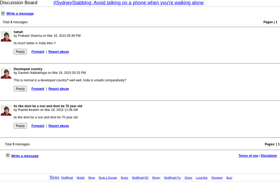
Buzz (229, 177)
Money (156, 177)
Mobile (80, 177)
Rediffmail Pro (172, 177)
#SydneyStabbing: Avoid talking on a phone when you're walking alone (128, 2)
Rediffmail (67, 177)
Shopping (217, 177)
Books (124, 177)
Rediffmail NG (140, 177)
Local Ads (202, 177)
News (54, 177)
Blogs (91, 177)
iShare (188, 177)
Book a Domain (108, 177)
